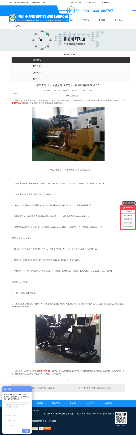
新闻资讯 (118, 20)
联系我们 (107, 2)
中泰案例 (102, 20)
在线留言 (92, 2)
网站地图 (77, 2)
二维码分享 (74, 96)
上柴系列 (39, 403)
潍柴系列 (56, 403)
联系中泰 (17, 26)
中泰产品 (85, 20)
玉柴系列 (69, 20)
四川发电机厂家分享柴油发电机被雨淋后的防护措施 (98, 388)
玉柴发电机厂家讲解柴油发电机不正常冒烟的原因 (39, 388)
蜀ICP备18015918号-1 (92, 414)
